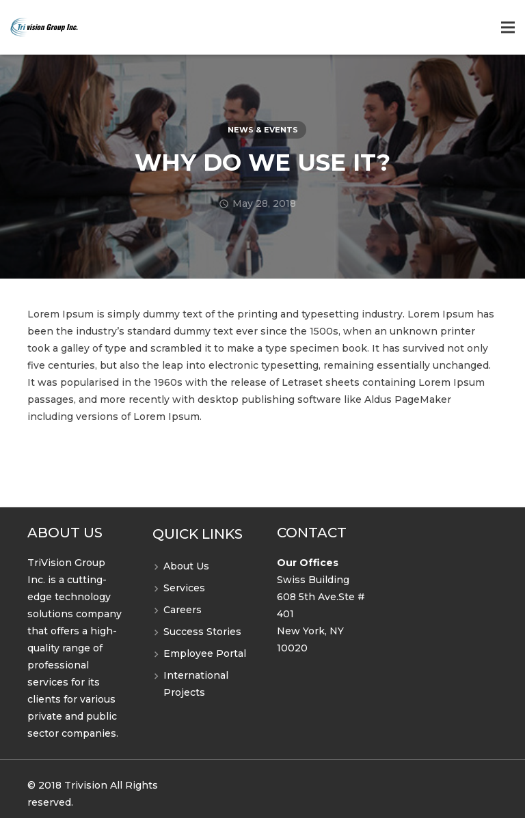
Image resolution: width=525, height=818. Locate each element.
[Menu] (508, 27)
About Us (186, 566)
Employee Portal (204, 653)
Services (184, 588)
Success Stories (202, 631)
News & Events (263, 130)
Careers (182, 610)
